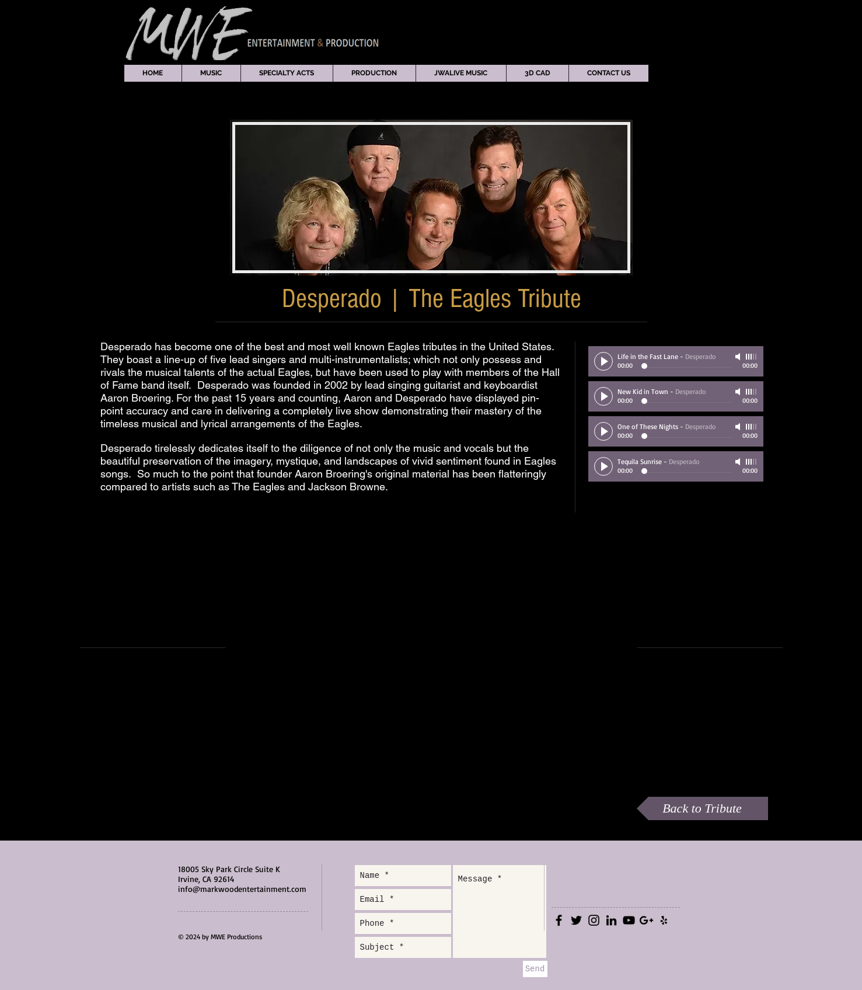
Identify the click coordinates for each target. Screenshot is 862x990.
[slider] (752, 357)
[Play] (603, 361)
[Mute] (739, 356)
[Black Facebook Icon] (559, 920)
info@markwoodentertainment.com (242, 889)
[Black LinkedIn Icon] (611, 920)
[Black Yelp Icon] (664, 920)
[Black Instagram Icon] (594, 920)
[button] (211, 73)
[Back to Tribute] (702, 808)
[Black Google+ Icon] (646, 920)
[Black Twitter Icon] (576, 920)
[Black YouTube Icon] (629, 920)
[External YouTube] (429, 647)
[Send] (535, 969)
